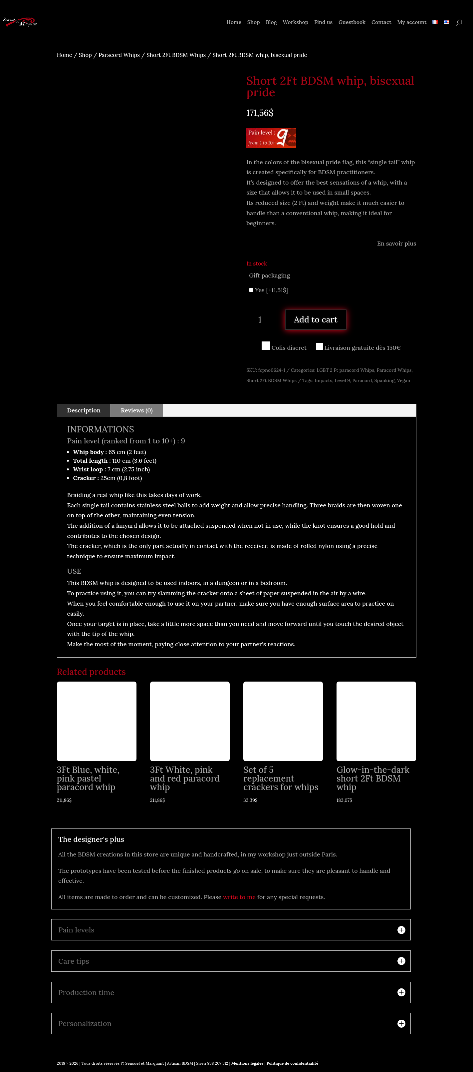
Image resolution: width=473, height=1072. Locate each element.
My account (411, 22)
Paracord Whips (119, 55)
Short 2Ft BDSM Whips (176, 55)
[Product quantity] (262, 319)
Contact (381, 22)
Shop (253, 22)
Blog (271, 22)
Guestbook (352, 22)
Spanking (384, 380)
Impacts (323, 380)
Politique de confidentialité (292, 1063)
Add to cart (316, 319)
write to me (239, 897)
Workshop (295, 22)
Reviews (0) (137, 410)
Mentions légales (247, 1063)
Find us (323, 22)
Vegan (403, 380)
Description (84, 410)
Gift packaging (269, 275)
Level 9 (342, 380)
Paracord (362, 380)
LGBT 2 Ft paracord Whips (345, 370)
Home (233, 22)
